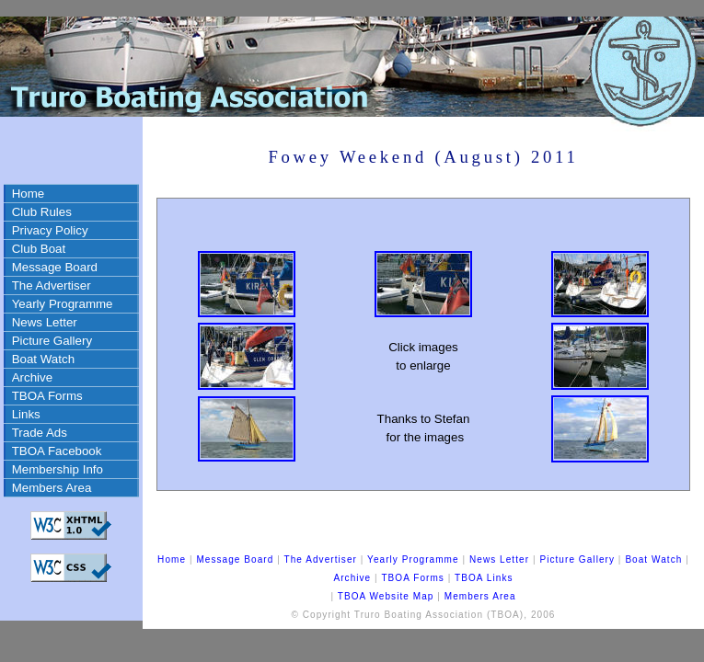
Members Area (52, 488)
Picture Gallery (52, 341)
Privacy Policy (50, 230)
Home (28, 193)
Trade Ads (39, 432)
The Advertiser (51, 285)
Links (26, 414)
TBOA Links (484, 578)
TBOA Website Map (386, 596)
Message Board (55, 267)
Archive (32, 377)
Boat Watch (43, 359)
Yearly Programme (62, 304)
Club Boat (39, 249)
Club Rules (42, 212)
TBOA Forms (47, 396)
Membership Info (57, 469)
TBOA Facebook (57, 451)
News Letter (44, 322)
